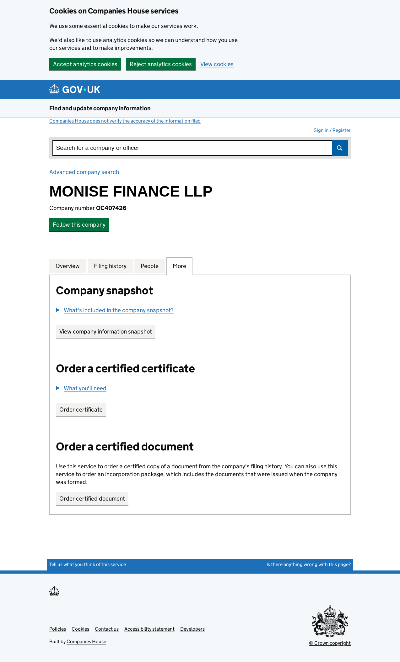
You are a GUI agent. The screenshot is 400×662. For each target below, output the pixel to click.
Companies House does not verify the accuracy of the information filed (125, 121)
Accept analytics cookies (85, 64)
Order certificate (81, 409)
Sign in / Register (332, 130)
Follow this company (79, 224)
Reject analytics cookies (161, 64)
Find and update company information (100, 108)
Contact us (107, 629)
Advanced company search (84, 172)
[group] (200, 311)
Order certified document (92, 498)
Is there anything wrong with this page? (309, 564)
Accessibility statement (149, 629)
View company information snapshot (107, 331)
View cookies (217, 64)
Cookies (80, 629)
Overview (68, 266)
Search (340, 148)
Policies (57, 629)
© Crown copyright (330, 643)
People (150, 266)
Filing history (110, 266)
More (179, 266)
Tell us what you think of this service (87, 564)
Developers (192, 629)
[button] (115, 310)
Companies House (86, 641)
